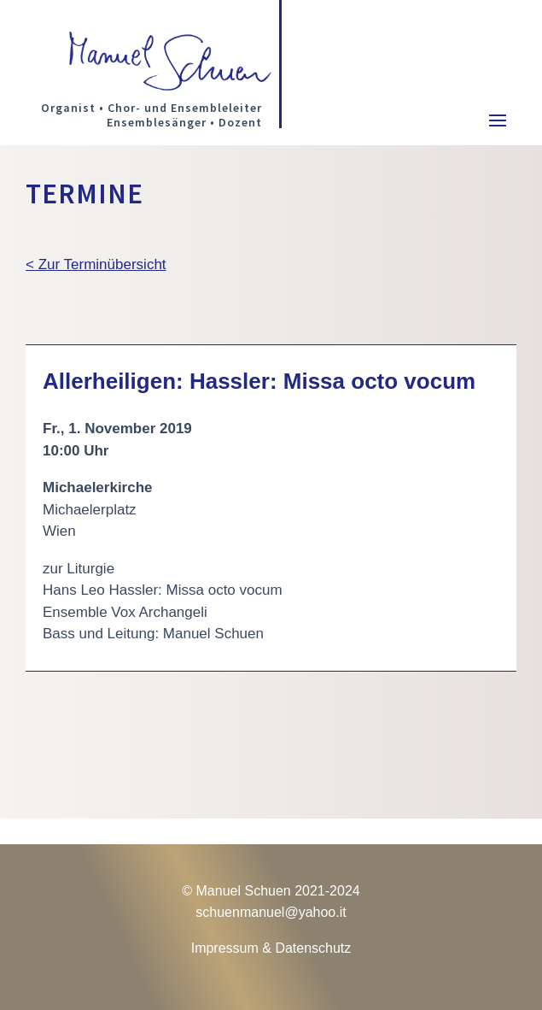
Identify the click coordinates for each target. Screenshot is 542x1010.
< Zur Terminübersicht (96, 264)
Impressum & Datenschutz (271, 948)
